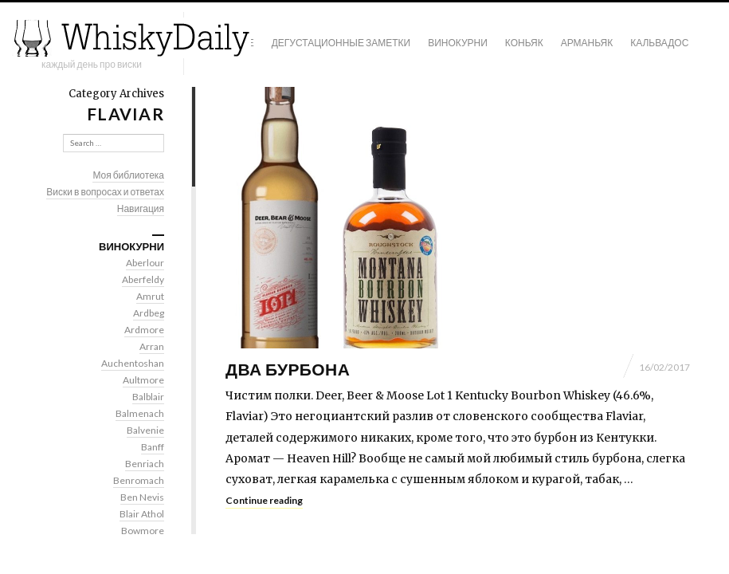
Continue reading (264, 500)
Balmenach (140, 413)
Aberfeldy (143, 279)
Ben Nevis (142, 497)
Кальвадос (659, 43)
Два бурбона (287, 369)
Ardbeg (148, 313)
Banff (152, 447)
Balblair (148, 397)
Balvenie (145, 430)
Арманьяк (587, 43)
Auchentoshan (132, 363)
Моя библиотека (128, 175)
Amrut (150, 296)
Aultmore (143, 380)
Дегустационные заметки (341, 43)
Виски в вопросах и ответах (105, 192)
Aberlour (145, 263)
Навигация (140, 208)
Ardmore (144, 330)
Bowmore (142, 531)
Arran (151, 346)
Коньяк (524, 43)
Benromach (138, 480)
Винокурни (458, 43)
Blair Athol (142, 514)
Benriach (144, 464)
